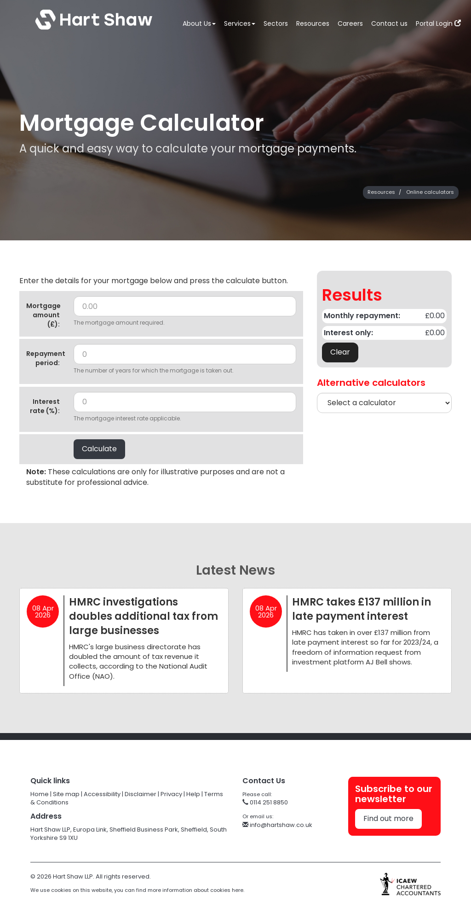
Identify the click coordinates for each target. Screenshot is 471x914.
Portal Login (438, 23)
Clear (340, 352)
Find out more (388, 818)
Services (239, 23)
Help (193, 794)
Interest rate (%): (45, 406)
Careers (350, 23)
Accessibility (102, 794)
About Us (199, 23)
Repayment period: (45, 358)
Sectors (276, 23)
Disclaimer (140, 794)
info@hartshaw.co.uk (277, 825)
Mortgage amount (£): (43, 315)
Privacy (171, 794)
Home (39, 794)
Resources (312, 23)
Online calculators (430, 192)
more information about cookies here (195, 890)
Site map (66, 794)
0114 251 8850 (265, 802)
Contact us (389, 23)
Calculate (99, 448)
